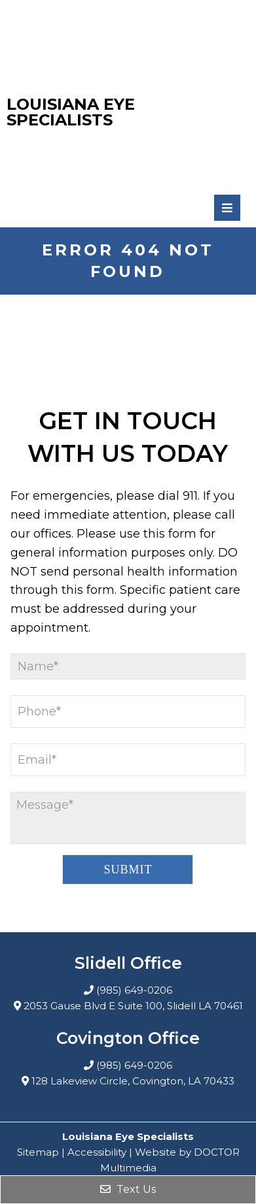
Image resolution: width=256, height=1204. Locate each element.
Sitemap (38, 1152)
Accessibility (96, 1152)
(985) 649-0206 (134, 990)
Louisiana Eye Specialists (71, 112)
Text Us (128, 1189)
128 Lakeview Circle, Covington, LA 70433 (132, 1081)
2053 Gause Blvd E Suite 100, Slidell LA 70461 (133, 1006)
